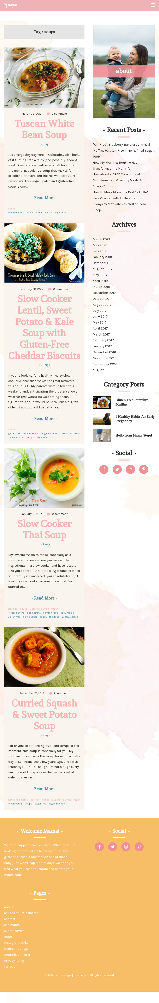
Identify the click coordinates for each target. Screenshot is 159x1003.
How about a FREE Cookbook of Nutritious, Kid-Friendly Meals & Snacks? (118, 180)
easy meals (67, 624)
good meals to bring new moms (41, 444)
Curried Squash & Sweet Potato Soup (45, 725)
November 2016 (104, 358)
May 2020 (100, 245)
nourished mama (18, 811)
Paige (46, 144)
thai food (54, 628)
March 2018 (101, 287)
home (8, 948)
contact (9, 930)
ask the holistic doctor (21, 924)
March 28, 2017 (31, 113)
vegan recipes (70, 628)
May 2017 (100, 322)
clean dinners (16, 212)
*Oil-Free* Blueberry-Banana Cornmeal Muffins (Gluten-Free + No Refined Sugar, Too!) (124, 150)
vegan (48, 212)
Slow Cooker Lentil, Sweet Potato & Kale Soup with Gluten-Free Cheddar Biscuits (45, 333)
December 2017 (104, 293)
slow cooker (17, 448)
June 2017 (100, 316)
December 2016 (104, 352)
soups (12, 208)
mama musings (16, 960)
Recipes (13, 620)
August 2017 (102, 305)
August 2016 (102, 370)
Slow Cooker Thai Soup (45, 540)
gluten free (14, 444)
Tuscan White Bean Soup (45, 129)
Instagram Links (16, 954)
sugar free (40, 815)
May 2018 (100, 275)
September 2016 (105, 364)
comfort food (50, 624)
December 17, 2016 (32, 705)
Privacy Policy (14, 972)
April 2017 (100, 328)
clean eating (33, 624)
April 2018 (100, 281)
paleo (29, 212)
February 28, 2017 (31, 289)
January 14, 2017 (31, 525)
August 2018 (102, 269)
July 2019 (100, 251)
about (8, 918)
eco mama (12, 936)
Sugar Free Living (39, 620)
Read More (44, 197)
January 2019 (102, 257)
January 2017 (102, 346)
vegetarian (60, 212)
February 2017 (103, 340)
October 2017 (102, 299)
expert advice (14, 942)
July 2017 (100, 311)
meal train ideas (70, 444)
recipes (9, 978)
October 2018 (103, 263)
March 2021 (101, 239)
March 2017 (101, 334)
